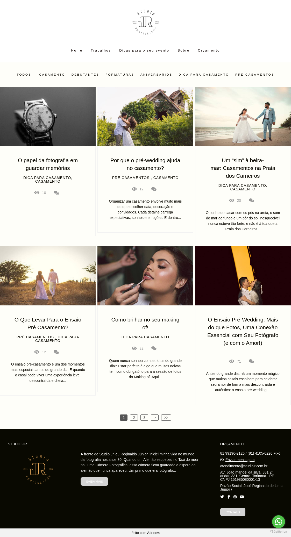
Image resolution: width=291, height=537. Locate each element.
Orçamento (209, 50)
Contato (233, 512)
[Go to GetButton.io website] (278, 531)
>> (166, 418)
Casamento (52, 74)
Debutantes (86, 74)
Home (77, 50)
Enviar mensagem (240, 460)
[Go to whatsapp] (278, 521)
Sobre (183, 50)
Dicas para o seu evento (144, 50)
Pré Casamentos (254, 74)
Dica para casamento (204, 74)
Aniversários (156, 74)
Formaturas (119, 74)
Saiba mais (94, 481)
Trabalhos (101, 50)
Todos (24, 74)
